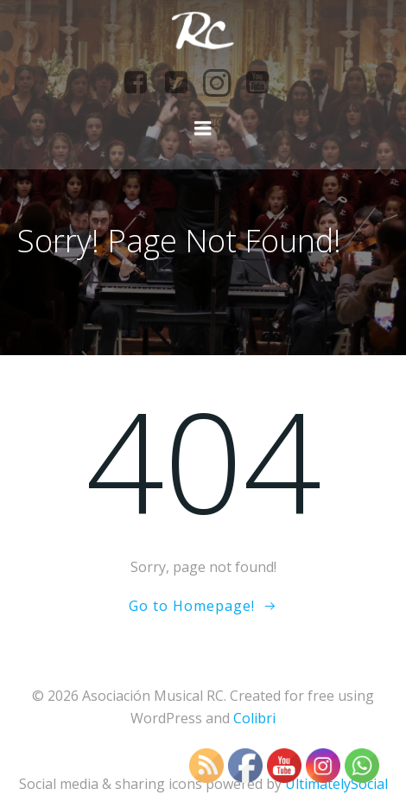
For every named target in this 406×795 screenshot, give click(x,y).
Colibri (254, 718)
